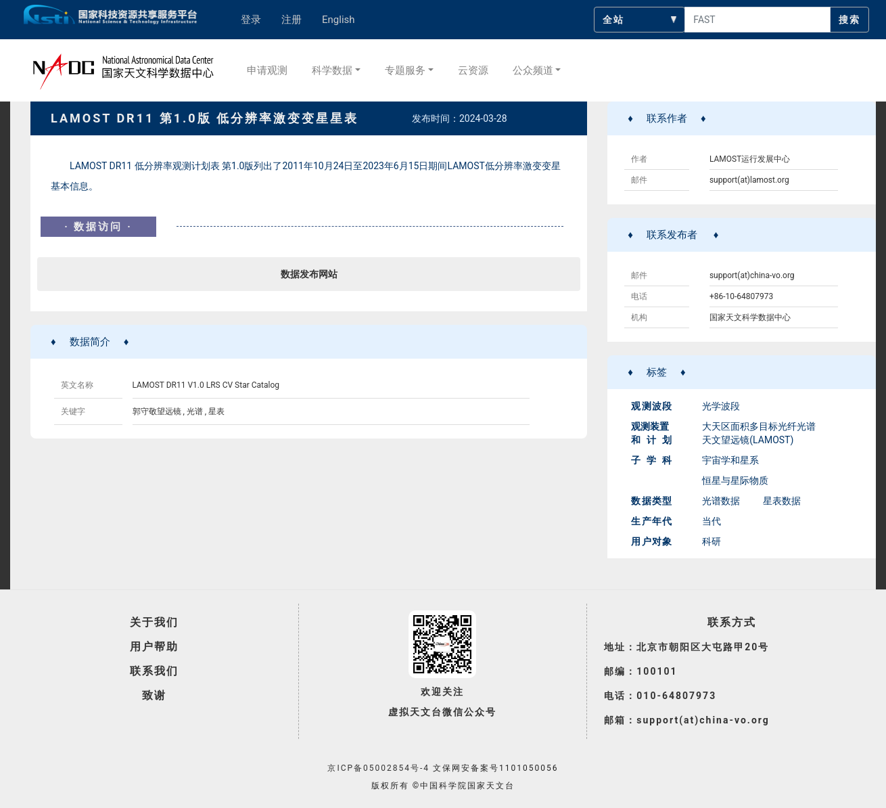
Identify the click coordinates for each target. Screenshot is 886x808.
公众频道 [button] (533, 70)
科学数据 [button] (332, 70)
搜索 (849, 19)
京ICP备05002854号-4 (378, 768)
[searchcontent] (757, 19)
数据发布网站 (309, 274)
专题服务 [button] (405, 70)
